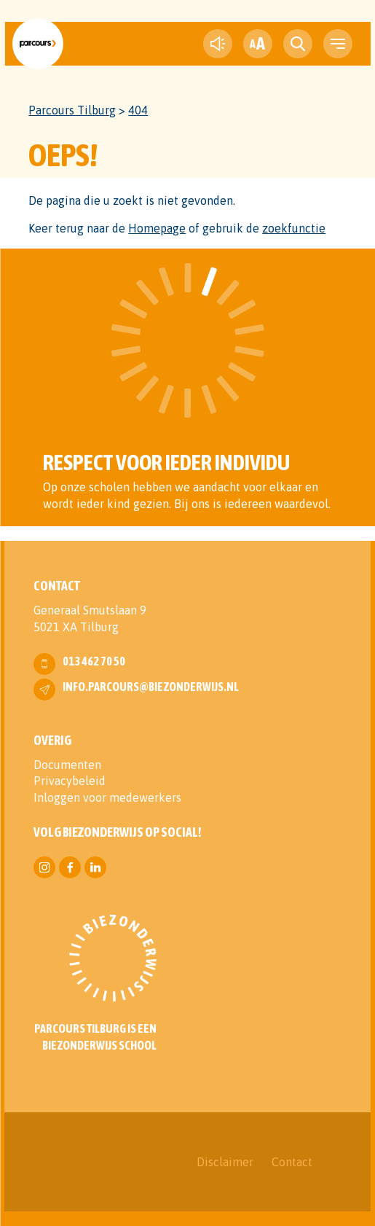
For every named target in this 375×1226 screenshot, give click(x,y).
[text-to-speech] (217, 43)
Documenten (67, 764)
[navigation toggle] (337, 43)
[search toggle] (297, 43)
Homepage (157, 228)
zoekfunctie (293, 228)
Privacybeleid (69, 780)
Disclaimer (225, 1161)
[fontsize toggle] (257, 43)
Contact (292, 1161)
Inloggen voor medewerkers (107, 797)
